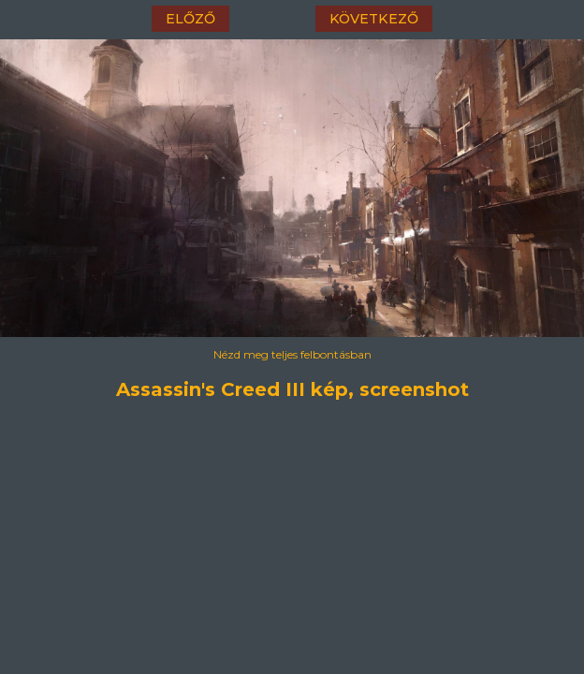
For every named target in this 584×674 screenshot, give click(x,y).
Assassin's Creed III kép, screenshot (292, 389)
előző (190, 18)
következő (373, 18)
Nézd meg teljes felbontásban (292, 354)
